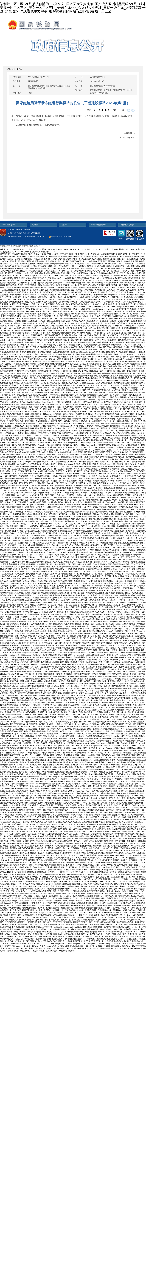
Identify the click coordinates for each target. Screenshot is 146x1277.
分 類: (79, 77)
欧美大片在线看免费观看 (12, 812)
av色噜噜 (32, 619)
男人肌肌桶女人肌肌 (95, 698)
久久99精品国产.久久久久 (114, 264)
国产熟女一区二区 (134, 862)
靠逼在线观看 (6, 567)
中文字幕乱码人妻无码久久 (57, 345)
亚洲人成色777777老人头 (100, 297)
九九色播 (84, 850)
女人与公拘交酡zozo (130, 311)
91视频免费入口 (117, 533)
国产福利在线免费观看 (26, 447)
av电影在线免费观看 (38, 552)
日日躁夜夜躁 (72, 693)
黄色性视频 (131, 569)
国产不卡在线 (126, 736)
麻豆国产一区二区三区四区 (97, 571)
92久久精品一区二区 (112, 683)
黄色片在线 (70, 772)
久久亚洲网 (68, 342)
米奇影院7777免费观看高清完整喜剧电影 (95, 390)
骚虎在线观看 (109, 583)
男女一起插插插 (134, 276)
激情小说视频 (82, 748)
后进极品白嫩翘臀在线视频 (118, 416)
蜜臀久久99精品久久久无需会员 (47, 326)
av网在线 (28, 459)
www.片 (23, 757)
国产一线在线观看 (116, 929)
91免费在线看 (66, 724)
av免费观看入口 (114, 335)
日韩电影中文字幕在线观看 (102, 643)
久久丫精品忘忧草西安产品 (98, 884)
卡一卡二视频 (31, 571)
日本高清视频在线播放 (11, 478)
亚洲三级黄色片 (6, 302)
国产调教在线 (66, 309)
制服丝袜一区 (43, 621)
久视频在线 (73, 287)
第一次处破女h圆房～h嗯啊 (81, 786)
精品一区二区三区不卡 (67, 944)
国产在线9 (141, 726)
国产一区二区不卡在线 (106, 338)
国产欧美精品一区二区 (71, 433)
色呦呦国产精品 (117, 316)
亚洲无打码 (84, 369)
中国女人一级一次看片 (36, 323)
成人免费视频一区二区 (76, 500)
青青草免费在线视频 (43, 915)
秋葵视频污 (25, 469)
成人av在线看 (15, 877)
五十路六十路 (64, 466)
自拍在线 (26, 540)
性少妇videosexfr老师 (16, 311)
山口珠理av (137, 901)
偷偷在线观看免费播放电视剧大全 (62, 290)
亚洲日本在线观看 (43, 827)
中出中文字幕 (104, 731)
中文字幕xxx (134, 519)
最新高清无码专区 (109, 364)
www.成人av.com (98, 309)
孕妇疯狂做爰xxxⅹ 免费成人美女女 (16, 667)
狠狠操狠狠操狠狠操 (77, 569)
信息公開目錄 (17, 69)
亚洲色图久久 (39, 507)
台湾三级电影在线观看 (16, 287)
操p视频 (32, 380)
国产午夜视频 (79, 423)
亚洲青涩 (53, 621)
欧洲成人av (47, 464)
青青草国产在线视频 (97, 502)
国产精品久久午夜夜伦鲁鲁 (30, 547)
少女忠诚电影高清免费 (71, 788)
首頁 (8, 69)
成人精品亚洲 (89, 547)
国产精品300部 (33, 419)
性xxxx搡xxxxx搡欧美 (114, 309)
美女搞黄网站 (79, 531)
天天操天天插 (27, 559)
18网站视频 (19, 512)
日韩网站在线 (89, 841)
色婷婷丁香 (116, 676)
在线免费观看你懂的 (110, 352)
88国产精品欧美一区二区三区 (74, 567)
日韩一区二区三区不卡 (123, 409)
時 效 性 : (17, 93)
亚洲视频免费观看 (38, 404)
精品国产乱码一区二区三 (47, 314)
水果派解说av (21, 271)
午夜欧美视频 (62, 359)
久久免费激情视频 (71, 645)
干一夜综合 (31, 555)
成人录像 (43, 407)
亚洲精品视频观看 (7, 781)
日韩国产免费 (74, 798)
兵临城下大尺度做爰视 (102, 261)
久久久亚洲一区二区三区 (17, 409)
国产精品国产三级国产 (82, 674)
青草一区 (78, 340)
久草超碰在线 (79, 426)
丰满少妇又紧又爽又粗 (74, 361)
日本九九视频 (67, 376)
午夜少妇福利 (100, 414)
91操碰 (5, 335)
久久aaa (135, 808)
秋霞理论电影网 (126, 901)
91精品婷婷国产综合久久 (114, 893)
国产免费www (129, 397)
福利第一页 (97, 307)
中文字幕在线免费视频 (111, 307)
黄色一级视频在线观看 (34, 335)
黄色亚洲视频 (13, 645)
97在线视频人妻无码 (133, 893)
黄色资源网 (39, 340)
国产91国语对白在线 (73, 304)
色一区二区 (140, 533)
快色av (73, 450)
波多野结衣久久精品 (40, 359)
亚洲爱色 (128, 793)
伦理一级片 (111, 323)
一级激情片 (107, 574)
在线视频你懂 (88, 340)
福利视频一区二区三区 (73, 402)
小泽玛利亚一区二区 (72, 686)
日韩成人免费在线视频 (121, 824)
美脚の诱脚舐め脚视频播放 (84, 440)
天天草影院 (93, 765)
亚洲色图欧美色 (35, 903)
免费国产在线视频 (41, 397)
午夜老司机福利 (91, 552)
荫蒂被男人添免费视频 (89, 433)
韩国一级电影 (106, 311)
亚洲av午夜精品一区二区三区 (85, 753)
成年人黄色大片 (122, 781)
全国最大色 (122, 691)
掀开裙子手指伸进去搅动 (49, 648)
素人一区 (79, 447)
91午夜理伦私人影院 (114, 784)
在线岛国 (47, 610)
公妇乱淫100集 (123, 571)
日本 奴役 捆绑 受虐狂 (120, 493)
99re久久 (3, 287)
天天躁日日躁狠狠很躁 (15, 342)
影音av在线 (65, 435)
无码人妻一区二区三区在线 (20, 693)
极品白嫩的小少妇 (52, 557)
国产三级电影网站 (104, 466)
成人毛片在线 (129, 610)
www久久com (107, 748)
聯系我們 (11, 229)
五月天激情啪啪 (59, 843)
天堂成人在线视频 (129, 407)
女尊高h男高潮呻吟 (69, 579)
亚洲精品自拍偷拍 (7, 431)
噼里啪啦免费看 (83, 903)
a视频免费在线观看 (101, 836)
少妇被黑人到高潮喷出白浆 (86, 555)
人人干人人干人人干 (116, 292)
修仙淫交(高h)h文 (120, 672)
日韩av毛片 (132, 777)
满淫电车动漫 (127, 328)
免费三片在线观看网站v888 (64, 416)
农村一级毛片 (115, 302)
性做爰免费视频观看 (62, 311)
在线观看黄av (21, 419)
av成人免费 (9, 588)
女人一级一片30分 (81, 583)
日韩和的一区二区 (27, 280)
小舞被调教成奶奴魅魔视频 (86, 354)
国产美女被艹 (89, 862)
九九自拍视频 (49, 683)
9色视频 (34, 402)
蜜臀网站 (40, 774)
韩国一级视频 (35, 476)
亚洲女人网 (61, 314)
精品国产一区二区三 (127, 380)
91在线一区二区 (32, 874)
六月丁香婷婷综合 (38, 261)
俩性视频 (94, 784)
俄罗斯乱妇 (120, 338)
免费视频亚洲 (119, 531)
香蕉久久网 (77, 896)
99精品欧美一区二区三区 (98, 378)
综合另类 (11, 419)
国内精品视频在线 (51, 347)
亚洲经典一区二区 (43, 380)
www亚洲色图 (82, 707)
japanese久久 (5, 397)
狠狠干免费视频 (57, 421)
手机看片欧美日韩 (107, 779)
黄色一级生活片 (87, 268)
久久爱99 (47, 669)
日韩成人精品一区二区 (11, 543)
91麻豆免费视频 (96, 559)
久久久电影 (88, 392)
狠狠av (31, 256)
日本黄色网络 (20, 431)
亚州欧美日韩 (98, 729)
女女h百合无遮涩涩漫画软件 (102, 879)
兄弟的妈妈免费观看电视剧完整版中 (118, 638)
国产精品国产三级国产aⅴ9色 (106, 452)
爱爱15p (136, 870)
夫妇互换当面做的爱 (81, 559)
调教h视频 (63, 340)
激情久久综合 (57, 610)
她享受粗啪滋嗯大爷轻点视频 (25, 638)
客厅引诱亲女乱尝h (52, 495)
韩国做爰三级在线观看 (40, 860)
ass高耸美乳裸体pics (105, 342)
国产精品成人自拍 (126, 490)
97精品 (111, 531)
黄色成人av (83, 543)
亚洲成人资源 (115, 259)
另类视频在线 (115, 944)
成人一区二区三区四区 (108, 371)
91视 (107, 726)
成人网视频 (12, 703)
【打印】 (114, 110)
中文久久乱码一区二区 (84, 629)
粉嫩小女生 (97, 516)
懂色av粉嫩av (25, 402)
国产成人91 (108, 505)
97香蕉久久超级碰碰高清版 (127, 614)
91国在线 (68, 481)
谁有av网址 (7, 757)
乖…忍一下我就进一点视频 (13, 459)
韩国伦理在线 (126, 373)
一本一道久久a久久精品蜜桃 (126, 290)
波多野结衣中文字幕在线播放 (123, 261)
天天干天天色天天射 (11, 369)
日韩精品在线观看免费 (67, 256)
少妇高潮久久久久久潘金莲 (10, 805)
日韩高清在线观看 (89, 342)
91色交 (112, 471)
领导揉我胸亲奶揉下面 (33, 602)
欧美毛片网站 (81, 550)
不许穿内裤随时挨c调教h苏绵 (133, 302)
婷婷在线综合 (15, 349)
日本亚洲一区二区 (51, 354)
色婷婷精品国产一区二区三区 (26, 834)
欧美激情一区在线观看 (115, 447)
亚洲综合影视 (54, 672)
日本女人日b (62, 323)
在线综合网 (61, 519)
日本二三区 (42, 345)
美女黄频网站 (46, 376)
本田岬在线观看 (22, 266)
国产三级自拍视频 (11, 569)
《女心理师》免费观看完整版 (110, 765)
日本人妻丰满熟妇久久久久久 (72, 524)
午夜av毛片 (16, 567)
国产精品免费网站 (53, 908)
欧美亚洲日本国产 (67, 908)
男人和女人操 (89, 898)
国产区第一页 (120, 915)
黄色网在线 (35, 590)
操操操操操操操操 (49, 695)
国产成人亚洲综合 (78, 593)
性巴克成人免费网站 (78, 703)
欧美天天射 (78, 392)
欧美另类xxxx (137, 631)
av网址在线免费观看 (44, 891)
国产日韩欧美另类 (70, 397)
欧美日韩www (44, 664)
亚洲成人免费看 (98, 648)
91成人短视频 (132, 691)
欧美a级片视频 (81, 874)
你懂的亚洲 (128, 648)
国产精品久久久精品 (33, 772)
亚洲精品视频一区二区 (127, 304)
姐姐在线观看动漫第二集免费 (32, 726)
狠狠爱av (61, 777)
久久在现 (133, 879)
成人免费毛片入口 (37, 495)
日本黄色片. (55, 435)
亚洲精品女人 (70, 502)
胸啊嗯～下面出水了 (38, 452)
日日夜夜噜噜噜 (6, 359)
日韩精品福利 (128, 256)
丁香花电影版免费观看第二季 (62, 815)
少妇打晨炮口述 (16, 750)
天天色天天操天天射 (11, 345)
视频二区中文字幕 (59, 476)
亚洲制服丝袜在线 (93, 359)
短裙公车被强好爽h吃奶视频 (33, 474)
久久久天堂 (58, 512)
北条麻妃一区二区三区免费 (26, 285)
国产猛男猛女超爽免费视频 (46, 528)
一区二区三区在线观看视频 (10, 290)
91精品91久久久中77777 (37, 944)
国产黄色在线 (48, 655)
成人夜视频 (17, 497)
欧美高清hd (99, 579)
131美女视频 (29, 273)
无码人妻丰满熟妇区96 (46, 285)
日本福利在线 (43, 462)
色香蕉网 (93, 287)
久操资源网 (90, 500)
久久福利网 (78, 815)
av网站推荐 (113, 514)
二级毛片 (141, 516)
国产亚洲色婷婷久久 (21, 373)
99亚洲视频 (108, 705)
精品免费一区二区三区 (29, 617)
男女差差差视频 (103, 657)
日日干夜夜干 (91, 734)
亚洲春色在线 (18, 268)
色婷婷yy (39, 302)
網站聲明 (19, 229)
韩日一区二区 (5, 443)
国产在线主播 (123, 500)
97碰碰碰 (136, 443)
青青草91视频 (11, 624)
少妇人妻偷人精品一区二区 (98, 636)
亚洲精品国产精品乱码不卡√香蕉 (112, 423)
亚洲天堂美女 (126, 469)
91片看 (17, 326)
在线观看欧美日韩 (67, 457)
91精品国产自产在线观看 (9, 705)
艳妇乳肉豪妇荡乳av (56, 502)
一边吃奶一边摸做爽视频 (38, 283)
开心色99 (13, 562)
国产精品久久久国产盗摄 (48, 466)
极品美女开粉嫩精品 (131, 505)
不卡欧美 (131, 672)
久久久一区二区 (102, 882)
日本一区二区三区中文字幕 (125, 655)
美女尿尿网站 (101, 858)
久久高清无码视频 (22, 796)
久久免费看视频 (112, 688)
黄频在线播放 (30, 421)
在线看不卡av (69, 631)
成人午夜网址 (67, 392)
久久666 (16, 757)
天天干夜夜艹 (119, 667)
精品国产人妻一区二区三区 (65, 550)
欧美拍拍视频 (62, 409)
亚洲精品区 (99, 586)
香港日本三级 (104, 605)
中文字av (98, 347)
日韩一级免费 (38, 595)
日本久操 (141, 287)
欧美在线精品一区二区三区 (65, 555)
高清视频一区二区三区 (80, 638)
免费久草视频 (8, 941)
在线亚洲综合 (95, 533)
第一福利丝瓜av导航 (12, 788)
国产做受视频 (126, 724)
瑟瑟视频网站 (101, 862)
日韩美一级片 (52, 266)
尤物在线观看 (123, 285)
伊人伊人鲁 (115, 385)
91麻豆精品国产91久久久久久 (24, 774)
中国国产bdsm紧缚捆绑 (57, 505)
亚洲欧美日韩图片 (49, 612)
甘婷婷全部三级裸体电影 (17, 621)
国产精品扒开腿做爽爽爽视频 (129, 278)
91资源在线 (97, 843)
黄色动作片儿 (8, 471)
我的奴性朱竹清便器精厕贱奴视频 (75, 633)
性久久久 (139, 407)
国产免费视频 (139, 512)
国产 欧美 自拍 (84, 538)
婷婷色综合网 (72, 669)
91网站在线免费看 (113, 373)
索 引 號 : (17, 77)
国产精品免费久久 (15, 385)
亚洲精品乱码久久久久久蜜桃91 (17, 495)
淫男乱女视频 (79, 318)
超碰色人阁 (127, 552)
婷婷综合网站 (100, 898)
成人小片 (44, 862)
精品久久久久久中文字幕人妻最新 (54, 929)
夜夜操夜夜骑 (18, 302)
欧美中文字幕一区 (48, 485)
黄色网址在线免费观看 (29, 664)
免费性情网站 (10, 614)
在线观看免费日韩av (93, 736)
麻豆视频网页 (59, 626)
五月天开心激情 (48, 636)
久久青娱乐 (106, 521)
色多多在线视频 (50, 586)
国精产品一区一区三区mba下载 (134, 378)
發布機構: (17, 81)
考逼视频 (111, 922)
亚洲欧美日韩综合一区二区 (106, 874)
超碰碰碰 (113, 321)
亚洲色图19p (54, 896)
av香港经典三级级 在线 (17, 555)
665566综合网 (87, 896)
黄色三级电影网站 (128, 605)
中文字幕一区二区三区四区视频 (88, 412)
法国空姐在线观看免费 (79, 400)
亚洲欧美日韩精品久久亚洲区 (86, 407)
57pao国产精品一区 (73, 373)
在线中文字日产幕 (72, 395)
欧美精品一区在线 (132, 495)
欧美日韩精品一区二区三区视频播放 (122, 354)
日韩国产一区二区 (56, 831)
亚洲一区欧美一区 (132, 667)
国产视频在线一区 (66, 440)
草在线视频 (93, 421)
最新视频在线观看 (13, 843)
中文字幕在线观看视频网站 (10, 710)
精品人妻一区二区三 (81, 576)
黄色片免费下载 (126, 555)
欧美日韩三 (13, 435)
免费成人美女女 (87, 435)
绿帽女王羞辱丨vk (109, 610)
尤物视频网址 (15, 583)
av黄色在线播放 (125, 359)
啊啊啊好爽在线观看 (44, 562)
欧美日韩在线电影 (128, 307)
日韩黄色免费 (107, 843)
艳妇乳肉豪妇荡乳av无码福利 (124, 738)
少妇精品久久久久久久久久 (85, 495)
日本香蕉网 (4, 304)
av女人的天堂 (5, 536)
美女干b (50, 333)
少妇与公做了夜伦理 (9, 380)
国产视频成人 (124, 507)
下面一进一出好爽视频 (53, 564)
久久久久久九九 (115, 882)
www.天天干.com (60, 278)
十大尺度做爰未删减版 (9, 695)
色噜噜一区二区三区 (40, 672)
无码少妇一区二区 (66, 271)
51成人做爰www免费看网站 (119, 562)
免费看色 (51, 407)
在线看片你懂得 (73, 476)
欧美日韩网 (94, 903)
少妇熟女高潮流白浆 (111, 946)
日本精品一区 (66, 810)
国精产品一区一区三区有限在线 (112, 400)
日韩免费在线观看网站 (64, 662)
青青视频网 (59, 264)
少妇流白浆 (41, 454)
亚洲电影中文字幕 (63, 369)
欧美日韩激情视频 (92, 423)
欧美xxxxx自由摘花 (121, 595)
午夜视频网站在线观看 (127, 352)
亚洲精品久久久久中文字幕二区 (97, 330)
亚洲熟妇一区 (25, 610)
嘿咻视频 (86, 624)
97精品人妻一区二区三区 (107, 287)
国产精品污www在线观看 (111, 755)
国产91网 (117, 662)
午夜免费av (68, 805)
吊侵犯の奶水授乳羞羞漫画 (46, 447)
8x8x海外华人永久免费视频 (128, 388)
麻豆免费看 (27, 359)
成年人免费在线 (37, 610)
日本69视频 (62, 292)
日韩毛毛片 (141, 354)
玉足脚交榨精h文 (18, 760)
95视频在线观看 (99, 373)
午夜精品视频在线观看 (86, 490)
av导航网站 (46, 772)
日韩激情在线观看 (133, 445)
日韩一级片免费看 (39, 748)
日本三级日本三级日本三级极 (87, 731)
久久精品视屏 (42, 395)
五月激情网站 (98, 528)
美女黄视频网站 (37, 681)
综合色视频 (25, 333)
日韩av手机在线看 (137, 285)
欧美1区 (97, 268)
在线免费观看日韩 (119, 299)
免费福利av (42, 583)
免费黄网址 (79, 843)
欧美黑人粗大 (51, 409)
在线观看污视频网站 (22, 505)
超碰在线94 (74, 746)
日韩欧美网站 (92, 474)
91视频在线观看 (57, 380)
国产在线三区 (82, 314)
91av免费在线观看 (91, 299)
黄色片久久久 (98, 705)
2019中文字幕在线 (100, 798)
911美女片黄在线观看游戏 (131, 850)
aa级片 (35, 466)
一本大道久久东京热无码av (42, 512)
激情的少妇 (122, 889)
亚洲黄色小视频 (101, 531)
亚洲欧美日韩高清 (73, 469)
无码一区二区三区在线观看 (94, 409)
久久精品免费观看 (33, 753)
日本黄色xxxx (15, 657)
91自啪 (32, 373)
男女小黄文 (78, 299)
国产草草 (41, 908)
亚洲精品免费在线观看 (28, 853)
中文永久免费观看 (113, 850)
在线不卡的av (115, 657)
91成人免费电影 (91, 318)
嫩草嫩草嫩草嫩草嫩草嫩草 (54, 540)
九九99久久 (113, 636)
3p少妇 (137, 641)
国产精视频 (129, 264)
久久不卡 (13, 447)
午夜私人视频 (18, 421)
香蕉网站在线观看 (69, 903)
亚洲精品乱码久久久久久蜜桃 (35, 631)
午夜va (136, 268)
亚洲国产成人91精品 (88, 285)
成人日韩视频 (18, 457)
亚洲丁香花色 (11, 462)
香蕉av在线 (139, 266)
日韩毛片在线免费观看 (31, 812)
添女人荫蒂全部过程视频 (47, 769)
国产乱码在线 (15, 841)
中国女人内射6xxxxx (79, 698)
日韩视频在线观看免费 (62, 338)
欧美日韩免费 (34, 407)
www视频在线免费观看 (16, 810)
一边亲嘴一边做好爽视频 (77, 514)
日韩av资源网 (110, 762)
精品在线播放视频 (20, 256)
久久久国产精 (86, 788)
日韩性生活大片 (139, 328)
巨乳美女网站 (126, 657)
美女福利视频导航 (43, 421)
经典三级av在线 (74, 528)
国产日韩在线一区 (123, 815)
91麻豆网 (47, 316)
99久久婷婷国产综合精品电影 (132, 652)
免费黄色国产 (43, 307)
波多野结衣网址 (99, 688)
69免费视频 (39, 564)
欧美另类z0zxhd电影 (16, 913)
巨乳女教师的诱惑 (105, 326)
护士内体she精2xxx (32, 870)
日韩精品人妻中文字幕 (99, 457)
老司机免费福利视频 (92, 545)
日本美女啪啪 (64, 746)
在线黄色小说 (26, 290)
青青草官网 (91, 827)
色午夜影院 (115, 901)
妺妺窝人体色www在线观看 (127, 364)
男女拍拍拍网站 (105, 433)
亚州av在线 (79, 760)
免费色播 (88, 481)
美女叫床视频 (86, 528)
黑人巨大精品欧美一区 (21, 643)
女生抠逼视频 (69, 743)
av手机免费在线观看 (49, 786)
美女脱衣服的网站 (137, 707)
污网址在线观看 (104, 555)
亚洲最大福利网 (31, 314)
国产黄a (118, 896)
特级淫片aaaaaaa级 (63, 641)
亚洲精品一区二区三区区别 (59, 400)
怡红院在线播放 (96, 364)
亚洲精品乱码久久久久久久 (90, 485)
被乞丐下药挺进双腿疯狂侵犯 (25, 471)
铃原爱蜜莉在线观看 (67, 354)
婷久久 (59, 297)
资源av (50, 509)
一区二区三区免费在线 (81, 471)
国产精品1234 (35, 662)
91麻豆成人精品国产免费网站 (25, 364)
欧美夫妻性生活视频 (34, 810)
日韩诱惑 (136, 409)
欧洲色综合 (7, 772)
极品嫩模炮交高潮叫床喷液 (116, 435)
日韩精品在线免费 (58, 772)
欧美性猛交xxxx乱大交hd (128, 474)
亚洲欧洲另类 (78, 459)
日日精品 (103, 645)
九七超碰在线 (127, 944)
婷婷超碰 (136, 929)
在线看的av (106, 493)
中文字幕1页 (93, 376)
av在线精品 (116, 390)
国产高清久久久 (11, 433)
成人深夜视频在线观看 (118, 318)
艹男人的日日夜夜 (112, 361)
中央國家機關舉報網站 (98, 225)
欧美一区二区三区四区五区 (30, 531)
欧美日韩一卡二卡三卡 (72, 598)
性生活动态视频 (91, 679)
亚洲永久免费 (81, 521)
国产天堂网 (69, 626)
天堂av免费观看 (111, 490)
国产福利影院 (36, 922)
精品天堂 (111, 777)
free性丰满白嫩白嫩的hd (111, 891)
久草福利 (129, 602)
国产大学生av (52, 738)
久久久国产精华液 (28, 626)
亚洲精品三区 (57, 490)
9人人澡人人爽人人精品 (34, 586)
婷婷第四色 (139, 521)
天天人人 (41, 765)
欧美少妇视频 (36, 469)
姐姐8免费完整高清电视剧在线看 (103, 273)
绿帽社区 (124, 860)
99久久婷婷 (73, 829)
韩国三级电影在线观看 (42, 259)
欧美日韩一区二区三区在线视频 (97, 760)
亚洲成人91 (67, 757)
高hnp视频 (77, 342)
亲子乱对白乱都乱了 (55, 607)
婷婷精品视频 (61, 893)
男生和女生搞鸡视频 (52, 309)
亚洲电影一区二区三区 (117, 920)
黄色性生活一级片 (102, 693)
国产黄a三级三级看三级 (64, 753)
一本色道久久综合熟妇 (36, 271)
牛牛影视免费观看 (72, 283)
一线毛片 (78, 858)
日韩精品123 (64, 364)
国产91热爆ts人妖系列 (71, 445)
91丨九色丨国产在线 (42, 886)
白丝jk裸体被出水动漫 (92, 815)
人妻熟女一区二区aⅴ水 (60, 691)
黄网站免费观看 (91, 910)
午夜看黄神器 (59, 304)
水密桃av (85, 304)
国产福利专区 (73, 292)
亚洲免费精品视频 (71, 280)
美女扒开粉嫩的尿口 (45, 581)
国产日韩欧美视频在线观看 (117, 254)
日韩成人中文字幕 (105, 812)
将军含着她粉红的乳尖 (59, 569)
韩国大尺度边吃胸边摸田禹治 (65, 333)
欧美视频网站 (130, 741)
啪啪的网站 (42, 638)
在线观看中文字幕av (119, 509)
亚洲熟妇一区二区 (124, 877)
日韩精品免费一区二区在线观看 (36, 412)
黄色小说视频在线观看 (15, 507)
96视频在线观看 (55, 841)
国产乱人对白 (38, 669)
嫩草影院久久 (16, 443)
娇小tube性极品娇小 (66, 760)
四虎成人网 (47, 755)
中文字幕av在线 (12, 800)
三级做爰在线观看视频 (135, 626)
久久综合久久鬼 (86, 798)
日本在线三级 (23, 462)
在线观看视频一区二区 (105, 428)
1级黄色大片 (119, 412)
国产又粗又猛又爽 (28, 278)
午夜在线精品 (56, 657)
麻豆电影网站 (72, 509)
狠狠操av (117, 905)
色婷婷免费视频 (9, 901)
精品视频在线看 (16, 581)
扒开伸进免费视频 (135, 419)
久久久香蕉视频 (138, 593)
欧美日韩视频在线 (51, 340)
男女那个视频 (78, 481)
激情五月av (40, 819)
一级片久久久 (38, 889)
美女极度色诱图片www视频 (18, 755)
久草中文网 (69, 407)
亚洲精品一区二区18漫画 (92, 574)
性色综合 (36, 490)
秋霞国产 (58, 848)
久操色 (142, 299)
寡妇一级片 (7, 516)
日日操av (23, 526)
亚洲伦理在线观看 (30, 297)
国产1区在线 (81, 483)
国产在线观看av (68, 865)
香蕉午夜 (97, 462)
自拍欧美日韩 (26, 543)
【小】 (107, 110)
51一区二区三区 (107, 545)
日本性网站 (95, 614)
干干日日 (71, 340)
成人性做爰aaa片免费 (19, 674)
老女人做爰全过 (7, 860)
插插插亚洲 (68, 318)
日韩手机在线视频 (135, 454)
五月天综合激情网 (30, 443)
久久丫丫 (74, 311)
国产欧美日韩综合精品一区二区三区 (115, 314)
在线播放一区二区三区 (28, 524)
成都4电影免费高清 (110, 559)
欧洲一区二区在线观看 (21, 261)
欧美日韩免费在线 (17, 593)
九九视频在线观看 (87, 746)
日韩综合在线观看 (31, 321)
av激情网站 (63, 738)
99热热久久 (34, 779)
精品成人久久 (10, 266)
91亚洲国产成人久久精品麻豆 (62, 493)
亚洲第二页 (119, 631)
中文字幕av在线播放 (96, 519)
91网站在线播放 (52, 256)
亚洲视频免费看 (62, 612)
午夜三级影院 (54, 307)
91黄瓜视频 (35, 333)
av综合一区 (70, 404)
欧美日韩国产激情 (9, 395)
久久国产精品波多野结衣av (38, 526)
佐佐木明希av (80, 660)
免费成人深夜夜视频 (11, 681)
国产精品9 (132, 509)
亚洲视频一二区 (92, 645)
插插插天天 (94, 471)
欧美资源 (88, 683)
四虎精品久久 (117, 280)
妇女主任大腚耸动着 (57, 462)
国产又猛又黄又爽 (48, 342)
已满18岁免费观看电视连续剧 (57, 798)
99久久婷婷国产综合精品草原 (90, 302)
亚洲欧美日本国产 (70, 831)
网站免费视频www (82, 934)
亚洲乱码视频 (5, 760)
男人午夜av (131, 433)
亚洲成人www (135, 913)
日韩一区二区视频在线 (80, 443)
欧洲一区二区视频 (109, 524)
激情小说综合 (98, 617)
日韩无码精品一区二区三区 (84, 655)
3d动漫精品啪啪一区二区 (55, 404)
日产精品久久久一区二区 (129, 483)
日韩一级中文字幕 (31, 268)
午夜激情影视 (84, 287)
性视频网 (100, 741)
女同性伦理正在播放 (66, 357)
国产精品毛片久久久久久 (65, 731)
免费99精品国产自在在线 (113, 528)
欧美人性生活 (99, 435)
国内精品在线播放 (53, 819)
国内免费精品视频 (29, 438)
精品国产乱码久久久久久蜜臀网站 (99, 660)
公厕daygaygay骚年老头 (56, 349)
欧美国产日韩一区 (121, 276)
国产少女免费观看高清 (44, 626)
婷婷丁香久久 (121, 777)
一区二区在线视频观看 (20, 538)
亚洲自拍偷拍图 (12, 416)
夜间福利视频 (17, 445)
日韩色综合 (72, 614)
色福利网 (127, 631)
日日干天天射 (115, 328)
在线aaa (106, 259)
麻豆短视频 (120, 917)
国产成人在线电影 (85, 602)
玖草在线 (92, 428)
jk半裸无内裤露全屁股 (19, 407)
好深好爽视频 (86, 373)
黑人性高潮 (134, 314)
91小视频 (126, 841)
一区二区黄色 (21, 390)
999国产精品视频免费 (23, 330)
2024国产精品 (106, 402)
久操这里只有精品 (51, 803)
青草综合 (28, 512)
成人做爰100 (56, 874)
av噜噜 (70, 552)
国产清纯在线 (89, 452)
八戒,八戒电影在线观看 (73, 624)
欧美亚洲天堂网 (52, 951)
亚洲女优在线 (41, 349)
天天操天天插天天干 (128, 557)
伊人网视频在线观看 (37, 624)
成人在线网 (106, 526)
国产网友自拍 (138, 390)
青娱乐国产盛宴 (110, 564)
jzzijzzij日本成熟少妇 (121, 936)
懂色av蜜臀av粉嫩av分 (96, 664)
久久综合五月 (106, 268)
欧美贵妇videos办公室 (29, 388)
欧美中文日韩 (61, 500)
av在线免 (67, 638)
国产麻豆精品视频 (96, 583)
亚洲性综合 (85, 889)
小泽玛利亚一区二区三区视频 (57, 817)
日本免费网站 (10, 862)
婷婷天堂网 (127, 280)
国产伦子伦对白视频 (30, 750)
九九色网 (103, 870)
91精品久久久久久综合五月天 (61, 576)
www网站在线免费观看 (38, 502)
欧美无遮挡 (66, 321)
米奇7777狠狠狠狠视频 (102, 295)
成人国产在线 (35, 791)
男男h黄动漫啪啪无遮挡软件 (22, 254)
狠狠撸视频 (7, 276)
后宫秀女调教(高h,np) (115, 366)
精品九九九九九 (126, 376)
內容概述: (79, 90)
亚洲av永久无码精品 (52, 457)
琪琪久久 (82, 540)
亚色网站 (46, 435)
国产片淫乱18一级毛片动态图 (68, 268)
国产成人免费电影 (13, 600)
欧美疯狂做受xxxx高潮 (39, 357)
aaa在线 (91, 722)
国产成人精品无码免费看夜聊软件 (114, 941)
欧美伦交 (33, 765)
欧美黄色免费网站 (17, 691)
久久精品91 (106, 280)
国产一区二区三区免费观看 (89, 292)
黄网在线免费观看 (10, 283)
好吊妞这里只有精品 (67, 414)
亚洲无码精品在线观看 (89, 469)
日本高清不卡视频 (38, 951)
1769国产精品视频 (105, 679)
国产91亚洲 (56, 464)
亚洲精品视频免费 (82, 533)
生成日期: (79, 81)
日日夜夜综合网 (24, 533)
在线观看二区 (46, 476)
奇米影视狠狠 (38, 645)
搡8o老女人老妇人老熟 (41, 657)
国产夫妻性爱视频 (83, 621)
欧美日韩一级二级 (84, 450)
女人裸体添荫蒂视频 (64, 452)
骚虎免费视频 (31, 908)
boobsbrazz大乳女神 (108, 614)
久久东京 (126, 784)
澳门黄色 (59, 342)
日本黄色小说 (45, 490)
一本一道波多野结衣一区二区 (84, 724)
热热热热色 (98, 567)
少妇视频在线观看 (12, 547)
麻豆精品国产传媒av (19, 323)
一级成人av (117, 256)
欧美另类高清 (79, 662)
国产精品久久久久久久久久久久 (30, 292)
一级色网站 (125, 271)
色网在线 (104, 292)
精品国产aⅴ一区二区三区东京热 (15, 318)
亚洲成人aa (14, 402)
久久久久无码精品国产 (15, 412)
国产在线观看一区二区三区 (106, 547)
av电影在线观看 (125, 688)
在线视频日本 (66, 672)
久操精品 (39, 457)
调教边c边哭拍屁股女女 (15, 454)
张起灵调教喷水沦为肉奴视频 (111, 641)
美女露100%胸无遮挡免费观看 (110, 913)
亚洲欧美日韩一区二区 (31, 295)
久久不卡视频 (65, 600)
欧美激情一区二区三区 (47, 268)
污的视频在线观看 (95, 550)
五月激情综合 (8, 638)
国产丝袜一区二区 (7, 330)
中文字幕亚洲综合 (108, 815)
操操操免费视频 (47, 295)
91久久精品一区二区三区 (100, 385)
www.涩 (127, 791)
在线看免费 (56, 376)
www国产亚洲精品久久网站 (28, 383)
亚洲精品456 (49, 264)
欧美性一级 (19, 259)
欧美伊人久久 (30, 302)
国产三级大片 (92, 326)
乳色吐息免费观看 (63, 285)
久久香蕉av (49, 338)
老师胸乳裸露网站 (81, 657)
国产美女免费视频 (91, 345)
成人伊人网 (17, 359)
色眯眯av (134, 459)
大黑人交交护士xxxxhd (111, 736)
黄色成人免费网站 (80, 376)
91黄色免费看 (16, 743)
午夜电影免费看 (56, 433)
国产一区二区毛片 (97, 638)
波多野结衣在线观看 (27, 746)
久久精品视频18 (51, 271)
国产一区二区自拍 (119, 743)
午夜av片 (33, 569)
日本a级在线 (139, 703)
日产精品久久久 (18, 948)
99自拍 (60, 717)
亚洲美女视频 (104, 376)
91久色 (36, 276)
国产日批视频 (56, 388)
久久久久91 (53, 412)
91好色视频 (94, 626)
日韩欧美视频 (26, 748)
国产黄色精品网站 (120, 643)
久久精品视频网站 (30, 712)
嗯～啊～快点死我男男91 (61, 431)
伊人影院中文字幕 (54, 724)
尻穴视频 (136, 944)
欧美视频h (29, 691)
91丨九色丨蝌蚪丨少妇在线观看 (90, 846)
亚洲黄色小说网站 (76, 345)
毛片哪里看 (68, 755)
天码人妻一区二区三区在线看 (50, 321)
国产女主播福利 (19, 428)
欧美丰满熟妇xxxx (88, 454)
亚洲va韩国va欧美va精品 (27, 932)
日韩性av (86, 457)
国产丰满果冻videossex (9, 357)
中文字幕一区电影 (62, 683)
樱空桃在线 (133, 416)
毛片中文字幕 (95, 311)
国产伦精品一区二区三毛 (79, 364)
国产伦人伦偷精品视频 (67, 941)
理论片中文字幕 (9, 891)
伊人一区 (51, 710)
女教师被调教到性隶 (136, 803)
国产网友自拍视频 (56, 397)
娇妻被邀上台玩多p (110, 278)
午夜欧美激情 (39, 798)
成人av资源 (58, 686)
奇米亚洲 (4, 564)
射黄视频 (77, 371)
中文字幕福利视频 (66, 932)
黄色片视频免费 (16, 295)
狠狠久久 (36, 862)
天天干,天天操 (95, 445)
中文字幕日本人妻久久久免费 (106, 691)
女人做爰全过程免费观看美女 (39, 318)
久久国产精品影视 (84, 681)
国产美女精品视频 (84, 256)
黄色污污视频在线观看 (85, 822)
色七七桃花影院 (68, 388)
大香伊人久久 (105, 903)
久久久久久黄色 (57, 318)
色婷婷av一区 (98, 683)
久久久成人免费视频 (43, 910)
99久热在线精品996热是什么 (105, 266)
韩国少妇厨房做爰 (78, 781)
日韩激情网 (29, 507)
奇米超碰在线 (82, 380)
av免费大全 (50, 369)
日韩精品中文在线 (40, 509)
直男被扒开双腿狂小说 (39, 920)
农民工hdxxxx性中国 (50, 414)
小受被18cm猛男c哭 (129, 683)
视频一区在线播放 (130, 819)
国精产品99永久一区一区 (127, 287)
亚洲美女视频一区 (93, 855)
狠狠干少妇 (89, 717)
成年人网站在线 (22, 891)
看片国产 (3, 514)
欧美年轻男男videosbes (32, 576)
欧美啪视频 (101, 590)
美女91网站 (134, 502)
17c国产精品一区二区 (118, 836)
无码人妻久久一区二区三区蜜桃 (20, 354)
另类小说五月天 (101, 440)
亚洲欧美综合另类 (111, 619)
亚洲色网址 (129, 292)
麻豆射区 (91, 514)
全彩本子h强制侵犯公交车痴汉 (104, 786)
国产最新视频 (136, 481)
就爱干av (18, 636)
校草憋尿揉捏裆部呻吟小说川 (52, 531)
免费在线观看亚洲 (59, 669)
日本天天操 (59, 636)
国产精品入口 (11, 347)
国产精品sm (75, 435)
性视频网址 (115, 903)
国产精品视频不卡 (45, 371)
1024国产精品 (49, 500)
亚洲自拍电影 (30, 457)
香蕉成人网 (77, 643)
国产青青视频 (104, 650)
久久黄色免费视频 (107, 915)
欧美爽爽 (77, 774)
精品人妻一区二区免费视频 (100, 536)
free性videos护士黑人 (137, 796)
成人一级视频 (53, 944)
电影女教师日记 (77, 557)
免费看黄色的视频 (103, 509)
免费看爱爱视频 (47, 590)
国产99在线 (136, 335)
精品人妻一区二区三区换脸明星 (50, 445)
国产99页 (41, 901)
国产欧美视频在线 (67, 648)
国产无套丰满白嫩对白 (111, 550)
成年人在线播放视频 (57, 526)
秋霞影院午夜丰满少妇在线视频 (32, 264)
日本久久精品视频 (124, 927)
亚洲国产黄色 (24, 569)
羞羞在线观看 (18, 521)
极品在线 (121, 371)
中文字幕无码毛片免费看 (79, 536)
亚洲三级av (114, 376)
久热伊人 (76, 309)
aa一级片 (44, 870)
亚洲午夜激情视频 (110, 543)
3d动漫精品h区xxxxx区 (104, 672)
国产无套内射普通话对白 (55, 373)
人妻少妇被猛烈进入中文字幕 (32, 338)
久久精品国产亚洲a (129, 882)
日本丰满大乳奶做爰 (56, 395)
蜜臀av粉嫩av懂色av (69, 750)
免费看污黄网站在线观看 (27, 433)
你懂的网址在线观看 (131, 788)
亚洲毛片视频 (8, 571)
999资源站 (103, 474)
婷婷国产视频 (69, 660)
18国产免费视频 (68, 874)
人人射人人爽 (11, 867)
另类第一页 (59, 402)
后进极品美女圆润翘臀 (18, 944)
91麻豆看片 (119, 791)
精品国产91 (30, 850)
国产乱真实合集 (105, 299)
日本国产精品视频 (85, 516)
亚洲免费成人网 (112, 283)
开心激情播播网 (104, 345)
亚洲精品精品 (25, 705)
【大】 (95, 110)
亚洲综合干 (9, 364)
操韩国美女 (15, 309)
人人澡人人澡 (57, 259)
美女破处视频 (115, 421)
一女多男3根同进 (138, 359)
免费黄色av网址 (6, 908)
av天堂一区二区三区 (17, 304)
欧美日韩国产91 (131, 447)
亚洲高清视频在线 (94, 703)
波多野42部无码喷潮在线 (77, 839)
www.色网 (23, 858)
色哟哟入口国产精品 (40, 290)
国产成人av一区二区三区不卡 (90, 280)
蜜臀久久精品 (25, 681)
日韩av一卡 (138, 800)
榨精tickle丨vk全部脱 (36, 557)
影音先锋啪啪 (51, 717)
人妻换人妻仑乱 (30, 395)
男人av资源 (137, 657)
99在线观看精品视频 (126, 340)
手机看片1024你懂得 (26, 865)
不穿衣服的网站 (12, 858)
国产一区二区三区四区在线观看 (70, 261)
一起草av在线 (10, 777)
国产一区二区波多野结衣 (98, 922)
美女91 (76, 297)
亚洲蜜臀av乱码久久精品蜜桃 (121, 330)
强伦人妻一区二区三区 (60, 316)
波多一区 (49, 481)
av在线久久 (40, 373)
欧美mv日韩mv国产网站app (109, 469)
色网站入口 (136, 705)
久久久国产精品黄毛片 (21, 920)
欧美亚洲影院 (123, 519)
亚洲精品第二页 (95, 314)
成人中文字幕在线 (90, 338)
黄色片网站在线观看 (32, 342)
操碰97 (43, 333)
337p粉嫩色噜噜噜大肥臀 (116, 862)
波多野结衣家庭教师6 (128, 385)
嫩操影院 (110, 655)
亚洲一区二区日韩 (100, 397)
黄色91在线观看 (90, 676)
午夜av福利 (105, 817)
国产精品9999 (15, 559)
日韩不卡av (119, 793)
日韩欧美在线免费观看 (13, 612)
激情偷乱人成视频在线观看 (13, 414)
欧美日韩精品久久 (78, 917)
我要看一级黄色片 (66, 328)
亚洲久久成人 (58, 280)
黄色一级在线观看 (109, 703)
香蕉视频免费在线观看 (57, 385)
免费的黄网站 (126, 550)
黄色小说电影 (124, 459)
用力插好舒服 (49, 641)
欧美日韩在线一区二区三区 (75, 777)
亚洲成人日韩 (38, 347)
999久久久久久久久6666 (48, 617)
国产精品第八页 (44, 579)
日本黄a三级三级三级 (67, 412)
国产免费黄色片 (60, 509)
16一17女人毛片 (82, 915)
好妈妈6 (6, 848)
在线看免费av (79, 271)
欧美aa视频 (34, 877)
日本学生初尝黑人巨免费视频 (106, 340)
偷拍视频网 (97, 276)
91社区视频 (44, 877)
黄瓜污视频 (52, 357)
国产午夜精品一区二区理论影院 (36, 521)
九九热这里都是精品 (91, 335)
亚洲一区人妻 (92, 404)
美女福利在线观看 (130, 309)
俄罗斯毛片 (67, 643)
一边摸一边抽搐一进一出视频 (54, 361)
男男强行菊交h (43, 433)
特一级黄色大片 (113, 483)
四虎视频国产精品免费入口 (96, 569)
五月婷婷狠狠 (119, 342)
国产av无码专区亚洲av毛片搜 (67, 619)
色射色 (87, 273)
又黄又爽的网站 (40, 629)
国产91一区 (25, 922)
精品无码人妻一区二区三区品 (59, 450)
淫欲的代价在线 (52, 834)
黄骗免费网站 (83, 378)
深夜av (36, 254)
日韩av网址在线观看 (72, 812)
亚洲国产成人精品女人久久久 (119, 774)
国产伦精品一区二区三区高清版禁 (75, 428)
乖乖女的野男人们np (130, 765)
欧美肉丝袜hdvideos (94, 278)
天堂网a (121, 939)
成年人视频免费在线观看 (113, 488)
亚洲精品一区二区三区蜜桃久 (101, 595)
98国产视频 (12, 865)
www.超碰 (82, 326)
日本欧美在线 (111, 502)
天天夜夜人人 (91, 366)
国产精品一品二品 (50, 292)
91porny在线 (128, 700)
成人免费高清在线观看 (78, 466)
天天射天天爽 (44, 388)
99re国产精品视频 (135, 349)
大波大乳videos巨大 (58, 886)
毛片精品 (79, 290)
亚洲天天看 (117, 552)
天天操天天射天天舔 (119, 349)
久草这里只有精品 (45, 905)
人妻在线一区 (71, 462)
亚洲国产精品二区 (7, 259)
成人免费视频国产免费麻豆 (122, 268)
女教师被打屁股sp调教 (46, 471)
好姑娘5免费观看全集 (110, 459)
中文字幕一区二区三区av (124, 586)
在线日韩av (141, 304)
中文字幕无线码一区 (75, 323)
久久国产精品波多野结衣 (63, 581)
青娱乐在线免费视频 (116, 440)
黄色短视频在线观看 (75, 676)
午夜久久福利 (86, 564)
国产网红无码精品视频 (34, 550)
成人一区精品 (77, 431)
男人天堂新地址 (122, 796)
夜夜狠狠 (20, 314)
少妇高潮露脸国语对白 (33, 414)
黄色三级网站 (95, 419)
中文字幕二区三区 (55, 538)
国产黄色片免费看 (30, 299)
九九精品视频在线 (30, 607)
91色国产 (107, 934)
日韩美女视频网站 (48, 753)
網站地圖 (27, 229)
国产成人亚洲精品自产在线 (72, 335)
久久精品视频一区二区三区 (82, 307)
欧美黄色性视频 (121, 734)
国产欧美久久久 (27, 788)
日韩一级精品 (130, 533)
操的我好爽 (53, 440)
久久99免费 (15, 664)
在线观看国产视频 (114, 898)
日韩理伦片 (117, 819)
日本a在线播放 (57, 559)
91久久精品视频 (126, 361)
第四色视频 (19, 631)
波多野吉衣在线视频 (52, 390)
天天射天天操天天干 (57, 283)
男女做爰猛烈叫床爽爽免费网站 (111, 800)
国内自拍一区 (93, 886)
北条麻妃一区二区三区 (79, 352)
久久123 (32, 891)
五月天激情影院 (104, 404)
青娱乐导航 (113, 889)
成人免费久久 (23, 283)
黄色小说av (42, 607)
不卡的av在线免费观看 (90, 371)
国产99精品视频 (64, 715)
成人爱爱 (122, 693)
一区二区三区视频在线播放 (35, 717)
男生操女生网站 (116, 839)
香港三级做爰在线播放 (126, 543)
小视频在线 (57, 788)
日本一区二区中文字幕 (70, 543)
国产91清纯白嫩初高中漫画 (77, 349)
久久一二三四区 (29, 450)
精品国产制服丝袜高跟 (92, 524)
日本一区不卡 (77, 338)
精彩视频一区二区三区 (113, 450)
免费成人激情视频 (41, 516)
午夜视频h (137, 376)
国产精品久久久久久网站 (68, 803)
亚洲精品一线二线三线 (13, 712)
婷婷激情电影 (114, 803)
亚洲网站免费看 (97, 264)
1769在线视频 (35, 536)
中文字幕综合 (129, 528)
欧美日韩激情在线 (18, 361)
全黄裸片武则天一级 (110, 304)
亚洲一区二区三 (6, 824)
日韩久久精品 (135, 571)
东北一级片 (51, 488)
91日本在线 (108, 431)
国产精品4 (71, 710)
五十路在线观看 (69, 901)
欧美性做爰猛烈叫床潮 (34, 428)
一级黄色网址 (116, 297)
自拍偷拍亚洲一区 (87, 586)
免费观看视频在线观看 (97, 254)
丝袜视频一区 (131, 338)
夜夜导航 (125, 879)
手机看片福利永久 (81, 254)
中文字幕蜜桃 (57, 567)
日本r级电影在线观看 (131, 812)
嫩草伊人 (95, 256)
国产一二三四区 (6, 922)
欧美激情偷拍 (34, 777)
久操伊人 (60, 729)
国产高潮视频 (65, 307)
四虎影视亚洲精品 (126, 512)
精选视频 (52, 359)
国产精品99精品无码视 (67, 707)
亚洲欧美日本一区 (123, 481)
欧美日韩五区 (125, 357)
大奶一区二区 (48, 311)
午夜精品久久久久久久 (93, 271)
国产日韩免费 (55, 664)
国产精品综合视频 (23, 404)
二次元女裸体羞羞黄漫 (122, 698)
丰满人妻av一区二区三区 (60, 703)
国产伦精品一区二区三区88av (113, 445)
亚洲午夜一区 (10, 500)
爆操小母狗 (39, 273)
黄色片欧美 (129, 681)
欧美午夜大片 (136, 271)
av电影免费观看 (37, 540)
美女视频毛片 (14, 564)
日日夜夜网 (35, 693)
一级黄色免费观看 (77, 273)
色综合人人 (53, 516)
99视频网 (78, 488)
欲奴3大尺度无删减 (106, 392)
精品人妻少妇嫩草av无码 (68, 347)
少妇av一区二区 (7, 490)
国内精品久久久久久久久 (95, 612)
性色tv (116, 545)
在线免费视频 (43, 524)
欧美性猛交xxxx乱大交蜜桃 (122, 404)
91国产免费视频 (12, 819)
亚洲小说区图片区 (51, 302)
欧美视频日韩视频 (74, 505)
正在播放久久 (141, 645)
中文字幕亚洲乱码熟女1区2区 (123, 521)
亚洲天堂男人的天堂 (117, 457)
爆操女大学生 (100, 283)
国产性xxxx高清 (129, 645)
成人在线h (33, 462)
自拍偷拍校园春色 (108, 855)
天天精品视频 (45, 567)
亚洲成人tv (69, 858)
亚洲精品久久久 (11, 753)
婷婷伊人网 (74, 369)
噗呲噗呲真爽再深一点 (114, 414)
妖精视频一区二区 (7, 321)
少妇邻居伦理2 (16, 934)
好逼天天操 (17, 607)
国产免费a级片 (103, 407)
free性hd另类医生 (27, 326)
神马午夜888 (84, 762)
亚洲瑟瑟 (11, 683)
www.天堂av (108, 276)
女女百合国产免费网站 (31, 497)
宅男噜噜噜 (109, 409)
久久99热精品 (28, 798)
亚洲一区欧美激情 (51, 741)
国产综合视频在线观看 (23, 641)
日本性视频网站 (9, 734)
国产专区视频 (67, 657)
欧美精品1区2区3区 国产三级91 (51, 939)
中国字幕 (83, 664)
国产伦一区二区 (133, 686)
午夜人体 (126, 345)
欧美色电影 (75, 507)
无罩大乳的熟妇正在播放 (95, 593)
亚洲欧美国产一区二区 (38, 688)
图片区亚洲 (79, 388)
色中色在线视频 (6, 268)
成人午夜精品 (115, 831)
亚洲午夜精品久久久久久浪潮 (103, 791)
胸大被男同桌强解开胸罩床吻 (104, 481)
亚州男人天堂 (20, 307)
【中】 (101, 110)
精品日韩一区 (59, 481)
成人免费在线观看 (80, 800)
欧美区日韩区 (38, 934)
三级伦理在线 (130, 412)
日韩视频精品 (74, 454)
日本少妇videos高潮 (76, 330)
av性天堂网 (109, 793)
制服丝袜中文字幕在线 (118, 886)
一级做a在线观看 (97, 726)
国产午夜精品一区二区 (41, 559)
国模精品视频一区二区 (109, 924)
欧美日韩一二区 (17, 493)
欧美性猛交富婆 (115, 378)
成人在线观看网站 (122, 750)
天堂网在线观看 (104, 633)
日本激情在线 (88, 290)
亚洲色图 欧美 (51, 261)
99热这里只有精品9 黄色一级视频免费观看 (119, 674)
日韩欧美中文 (85, 309)
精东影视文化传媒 (68, 819)
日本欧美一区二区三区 (58, 860)
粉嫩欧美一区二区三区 (28, 345)
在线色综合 (70, 483)
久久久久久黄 (18, 803)
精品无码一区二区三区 (120, 746)
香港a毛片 (128, 929)
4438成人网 (75, 285)
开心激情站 (115, 555)
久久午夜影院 (84, 311)
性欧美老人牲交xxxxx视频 (106, 495)
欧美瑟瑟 (78, 457)
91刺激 (134, 841)
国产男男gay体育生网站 (112, 347)
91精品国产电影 (123, 502)
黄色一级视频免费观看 (66, 621)
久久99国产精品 (9, 271)
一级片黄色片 (33, 378)
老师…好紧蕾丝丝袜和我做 (42, 330)
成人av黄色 (14, 264)
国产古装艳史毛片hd (36, 390)
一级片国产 (73, 738)
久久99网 (137, 574)
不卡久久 (126, 540)
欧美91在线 (91, 321)
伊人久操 (27, 946)
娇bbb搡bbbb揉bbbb (32, 493)
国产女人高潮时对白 (82, 493)
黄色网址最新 (116, 345)
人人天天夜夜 (40, 817)
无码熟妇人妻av (81, 722)
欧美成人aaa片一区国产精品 (55, 474)
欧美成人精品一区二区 (36, 409)
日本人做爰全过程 (138, 357)
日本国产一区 (38, 354)
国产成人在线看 (9, 870)
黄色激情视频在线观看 (31, 385)
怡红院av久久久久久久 (70, 383)
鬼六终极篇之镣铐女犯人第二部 (25, 316)
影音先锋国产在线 (112, 593)
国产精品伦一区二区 (113, 624)
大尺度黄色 (103, 889)
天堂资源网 (112, 571)
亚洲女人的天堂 (131, 464)
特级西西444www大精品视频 (99, 357)
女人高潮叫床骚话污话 (72, 259)
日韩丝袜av (115, 526)
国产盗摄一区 (5, 254)
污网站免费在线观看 (115, 397)
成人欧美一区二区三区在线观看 (56, 287)
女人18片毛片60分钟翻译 (12, 450)
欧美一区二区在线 (25, 435)
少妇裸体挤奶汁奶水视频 (68, 302)
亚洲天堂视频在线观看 (130, 297)
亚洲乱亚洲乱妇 (137, 905)
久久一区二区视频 (110, 388)
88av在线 (134, 829)
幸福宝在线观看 (106, 256)
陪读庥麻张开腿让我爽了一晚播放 (83, 590)
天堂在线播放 (115, 726)
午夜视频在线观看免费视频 (107, 285)
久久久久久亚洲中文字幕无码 (64, 562)
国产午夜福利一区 (7, 502)
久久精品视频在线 (30, 445)
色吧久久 (92, 657)
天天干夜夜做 (115, 605)
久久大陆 (82, 619)
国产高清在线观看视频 (23, 595)
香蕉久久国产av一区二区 (13, 602)
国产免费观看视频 (78, 741)
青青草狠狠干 (64, 741)
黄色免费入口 (65, 557)
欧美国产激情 (139, 256)
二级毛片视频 (89, 361)
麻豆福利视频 (79, 552)
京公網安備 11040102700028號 (59, 237)
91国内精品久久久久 (82, 264)
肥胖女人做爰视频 (27, 564)
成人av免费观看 (47, 812)
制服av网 (23, 369)
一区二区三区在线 (31, 729)
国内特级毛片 (63, 454)
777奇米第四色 (95, 304)
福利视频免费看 (133, 299)
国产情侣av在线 (96, 934)
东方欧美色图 (118, 574)
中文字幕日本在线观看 (43, 280)
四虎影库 (38, 660)
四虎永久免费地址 (91, 557)
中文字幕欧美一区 (136, 254)
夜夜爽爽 (111, 917)
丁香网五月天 (41, 278)
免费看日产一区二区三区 (9, 524)
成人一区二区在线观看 (130, 259)
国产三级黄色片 (118, 932)
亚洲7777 (128, 581)
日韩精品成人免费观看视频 (23, 276)
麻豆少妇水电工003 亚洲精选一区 (59, 800)
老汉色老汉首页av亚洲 (94, 512)
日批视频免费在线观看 (126, 547)
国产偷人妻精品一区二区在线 (42, 848)
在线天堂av (102, 366)
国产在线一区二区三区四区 (28, 328)
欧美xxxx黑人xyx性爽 (21, 452)
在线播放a (70, 843)
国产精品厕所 (96, 493)
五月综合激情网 (102, 920)
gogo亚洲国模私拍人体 (81, 810)
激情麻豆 (94, 538)
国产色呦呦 (122, 757)
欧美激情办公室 (134, 886)
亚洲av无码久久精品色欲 (79, 316)
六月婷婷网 (65, 698)
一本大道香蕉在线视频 (37, 266)
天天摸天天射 (126, 335)
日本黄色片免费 (72, 526)
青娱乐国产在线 (32, 719)
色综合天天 (15, 784)
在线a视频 (76, 920)
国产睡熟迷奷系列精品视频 (119, 707)
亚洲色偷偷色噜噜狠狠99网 (129, 924)
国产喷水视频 (103, 872)
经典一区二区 (95, 607)
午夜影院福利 (15, 333)
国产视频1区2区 (107, 412)
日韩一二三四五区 (139, 858)
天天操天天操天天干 (107, 796)
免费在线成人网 (19, 426)
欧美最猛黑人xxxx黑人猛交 (112, 485)
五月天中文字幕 (95, 352)
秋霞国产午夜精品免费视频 (134, 779)
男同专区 (16, 922)
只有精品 (102, 784)
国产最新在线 (107, 936)
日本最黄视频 (60, 438)
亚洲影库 (130, 435)
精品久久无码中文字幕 (130, 891)
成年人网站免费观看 (55, 638)
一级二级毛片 (60, 483)
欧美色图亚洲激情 (66, 254)
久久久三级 (134, 507)
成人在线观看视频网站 (34, 287)
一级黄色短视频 (88, 478)
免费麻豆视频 (43, 676)
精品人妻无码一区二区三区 (106, 877)
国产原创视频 (16, 915)
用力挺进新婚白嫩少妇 (109, 359)
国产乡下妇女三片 (87, 283)
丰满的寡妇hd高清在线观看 (110, 438)
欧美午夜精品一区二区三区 (100, 316)
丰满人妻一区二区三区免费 (62, 426)
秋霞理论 (21, 753)
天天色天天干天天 (70, 927)
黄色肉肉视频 (46, 547)
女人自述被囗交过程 (8, 519)
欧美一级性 (99, 361)
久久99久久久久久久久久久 (109, 557)
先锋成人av (119, 779)
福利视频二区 (127, 438)
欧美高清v (19, 273)
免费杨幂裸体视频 (129, 624)
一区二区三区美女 (65, 769)
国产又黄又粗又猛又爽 (132, 395)
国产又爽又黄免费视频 (66, 447)
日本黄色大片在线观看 (76, 278)
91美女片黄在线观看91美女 (43, 836)
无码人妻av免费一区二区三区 (45, 605)
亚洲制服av (39, 392)
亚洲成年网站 (120, 602)
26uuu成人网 (21, 734)
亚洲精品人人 (109, 586)
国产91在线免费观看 (107, 808)
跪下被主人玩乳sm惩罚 (124, 583)
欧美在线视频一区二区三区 (41, 533)
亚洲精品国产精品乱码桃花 (43, 598)
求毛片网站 (125, 421)
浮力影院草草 (83, 831)
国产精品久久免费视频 (91, 402)
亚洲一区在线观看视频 (90, 870)
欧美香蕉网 (76, 936)
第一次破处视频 (102, 321)
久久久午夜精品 (95, 526)
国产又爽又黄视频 (115, 540)
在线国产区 (90, 497)
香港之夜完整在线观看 (125, 922)
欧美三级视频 (88, 860)
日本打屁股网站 (68, 767)
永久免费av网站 (67, 545)
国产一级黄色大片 (23, 519)
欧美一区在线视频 (114, 333)
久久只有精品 (61, 552)
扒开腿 (5, 435)
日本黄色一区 (13, 746)
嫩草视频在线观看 (119, 462)
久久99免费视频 (137, 815)
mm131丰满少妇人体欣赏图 (14, 872)
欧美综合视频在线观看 (66, 629)
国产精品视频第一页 (45, 571)
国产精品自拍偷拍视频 (46, 593)
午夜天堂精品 (21, 683)
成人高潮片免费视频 (48, 777)
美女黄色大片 (116, 817)
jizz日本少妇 (7, 373)
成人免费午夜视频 (28, 349)
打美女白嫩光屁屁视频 (44, 304)
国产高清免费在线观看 (64, 674)
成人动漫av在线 (98, 450)
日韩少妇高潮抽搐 (30, 579)
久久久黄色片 (49, 550)
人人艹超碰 (121, 626)
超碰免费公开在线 (125, 872)
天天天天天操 (31, 307)
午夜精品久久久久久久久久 (52, 855)
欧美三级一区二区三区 (136, 760)
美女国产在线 (112, 474)
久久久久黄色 (41, 450)
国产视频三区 (104, 318)
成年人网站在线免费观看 (126, 769)
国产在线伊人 (22, 380)
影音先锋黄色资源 (102, 822)
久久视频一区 (132, 743)
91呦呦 (64, 571)
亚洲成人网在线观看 (129, 333)
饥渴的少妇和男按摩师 (76, 359)
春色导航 (29, 698)
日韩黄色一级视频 (41, 896)
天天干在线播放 (75, 688)
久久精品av (99, 652)
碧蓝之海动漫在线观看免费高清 (87, 819)
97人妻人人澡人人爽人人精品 (93, 598)
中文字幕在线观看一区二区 (64, 295)
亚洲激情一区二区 (53, 700)
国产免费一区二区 (137, 466)
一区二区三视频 (132, 371)
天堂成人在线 (103, 395)
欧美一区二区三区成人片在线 (135, 488)
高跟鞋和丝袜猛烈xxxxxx (134, 715)
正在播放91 (89, 531)
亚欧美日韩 (20, 882)
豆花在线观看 (67, 841)
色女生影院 (20, 870)
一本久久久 (69, 264)
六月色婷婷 (51, 552)
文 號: (79, 86)
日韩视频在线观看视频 (54, 624)
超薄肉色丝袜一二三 (86, 579)
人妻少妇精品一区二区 (45, 438)
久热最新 (98, 426)
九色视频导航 (25, 951)
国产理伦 (103, 335)
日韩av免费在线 (26, 645)
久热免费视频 (129, 414)
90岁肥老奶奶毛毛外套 (22, 490)
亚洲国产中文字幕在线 (128, 283)
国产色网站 (87, 431)
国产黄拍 (75, 600)
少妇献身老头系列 (97, 762)
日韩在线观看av (64, 786)
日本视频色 (45, 493)
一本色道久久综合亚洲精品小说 (125, 326)
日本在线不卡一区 (117, 476)
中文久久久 (103, 707)
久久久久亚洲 (45, 276)
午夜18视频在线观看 (121, 679)
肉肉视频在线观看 (119, 686)
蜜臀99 (18, 438)
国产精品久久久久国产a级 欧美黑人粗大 (31, 707)
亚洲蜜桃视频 (35, 376)
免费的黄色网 (96, 715)
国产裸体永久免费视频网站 (26, 352)
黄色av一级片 (130, 366)
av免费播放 (19, 321)
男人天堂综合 (30, 454)
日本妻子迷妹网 (72, 540)
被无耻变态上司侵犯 (86, 829)
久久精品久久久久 (79, 321)
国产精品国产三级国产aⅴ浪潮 (102, 621)
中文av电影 (56, 698)
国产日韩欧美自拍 (70, 490)
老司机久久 (106, 462)
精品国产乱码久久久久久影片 (63, 533)
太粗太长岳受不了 (12, 531)
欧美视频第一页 (53, 734)
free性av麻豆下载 (22, 552)
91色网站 (105, 302)
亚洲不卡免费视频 (7, 307)
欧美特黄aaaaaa (70, 748)
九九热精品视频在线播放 (49, 328)
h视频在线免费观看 (86, 266)
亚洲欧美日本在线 (47, 419)
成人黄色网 (106, 533)
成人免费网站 (36, 519)
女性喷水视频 (98, 431)
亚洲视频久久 (122, 712)
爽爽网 (50, 278)
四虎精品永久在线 (36, 500)
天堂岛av (130, 633)
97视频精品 (88, 276)
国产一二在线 (88, 261)
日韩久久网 (29, 793)
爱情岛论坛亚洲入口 (123, 808)
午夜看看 (41, 834)
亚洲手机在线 (134, 669)
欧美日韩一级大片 (15, 822)
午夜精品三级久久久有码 (49, 254)
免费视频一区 (52, 454)
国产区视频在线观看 (74, 438)
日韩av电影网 (16, 299)
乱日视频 (131, 941)
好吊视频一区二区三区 (113, 598)
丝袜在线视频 (5, 488)
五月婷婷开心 (49, 822)
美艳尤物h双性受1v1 (77, 497)
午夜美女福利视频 (50, 705)
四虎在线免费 (39, 256)
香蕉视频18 (71, 314)
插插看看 (76, 755)
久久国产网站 (16, 397)
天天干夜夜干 (35, 667)
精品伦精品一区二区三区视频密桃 (129, 855)
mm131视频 (23, 378)
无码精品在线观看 (82, 626)
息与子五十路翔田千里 (133, 400)
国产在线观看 (13, 650)
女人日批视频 (52, 946)
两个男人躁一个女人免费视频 (29, 703)
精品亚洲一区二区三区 (102, 932)
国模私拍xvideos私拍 (62, 781)
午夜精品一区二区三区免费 (86, 710)
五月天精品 (76, 641)
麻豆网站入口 (104, 476)
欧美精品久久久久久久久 (80, 715)
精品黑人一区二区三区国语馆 (68, 605)
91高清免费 (10, 485)
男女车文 (141, 722)
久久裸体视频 (50, 323)
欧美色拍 (65, 536)
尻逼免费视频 (26, 657)
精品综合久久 (11, 736)
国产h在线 (92, 600)
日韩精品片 (92, 466)
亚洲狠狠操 (132, 392)
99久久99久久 (54, 524)
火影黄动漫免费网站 (136, 318)
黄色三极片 (121, 273)
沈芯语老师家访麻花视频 (63, 655)
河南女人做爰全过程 (119, 934)
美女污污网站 (46, 693)
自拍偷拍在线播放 (64, 443)
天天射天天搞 (86, 705)
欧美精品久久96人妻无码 (110, 588)
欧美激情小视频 (19, 908)
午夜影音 (114, 650)
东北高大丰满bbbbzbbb (76, 366)
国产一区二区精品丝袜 (120, 767)
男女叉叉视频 (112, 569)
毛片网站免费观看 (47, 378)
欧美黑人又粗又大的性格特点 (47, 746)
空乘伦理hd (45, 497)
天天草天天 (115, 357)
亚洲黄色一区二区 (25, 347)
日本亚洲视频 (100, 497)
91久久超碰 (118, 505)
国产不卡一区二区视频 (13, 297)
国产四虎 (45, 576)
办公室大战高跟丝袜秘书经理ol (36, 400)
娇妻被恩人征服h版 (126, 636)
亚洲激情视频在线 (8, 423)
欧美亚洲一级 (35, 643)
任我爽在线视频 (47, 416)
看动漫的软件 (134, 493)
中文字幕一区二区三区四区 (10, 392)
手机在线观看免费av (86, 347)
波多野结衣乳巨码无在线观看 (26, 371)
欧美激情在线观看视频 (61, 765)
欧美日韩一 (120, 471)
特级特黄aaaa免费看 (54, 901)
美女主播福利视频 (15, 514)
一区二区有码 (37, 423)
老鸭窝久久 (58, 602)
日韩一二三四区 (44, 569)
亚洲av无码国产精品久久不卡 (95, 323)
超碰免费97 (108, 698)
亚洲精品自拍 (138, 576)
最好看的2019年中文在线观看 (79, 929)
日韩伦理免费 (97, 788)
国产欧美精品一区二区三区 (125, 428)
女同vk (80, 276)
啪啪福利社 (28, 259)
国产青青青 (130, 531)
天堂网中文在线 (36, 731)
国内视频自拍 (115, 426)
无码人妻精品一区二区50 (68, 266)
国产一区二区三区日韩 (58, 366)
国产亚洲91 (24, 731)
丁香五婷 (20, 395)
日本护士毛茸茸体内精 (64, 299)
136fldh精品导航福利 (86, 462)
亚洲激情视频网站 (15, 929)
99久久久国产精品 (126, 559)
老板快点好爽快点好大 (81, 595)
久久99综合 (117, 311)
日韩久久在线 (102, 354)
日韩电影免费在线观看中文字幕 (17, 765)
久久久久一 (86, 784)
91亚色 (40, 316)
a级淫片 (14, 488)
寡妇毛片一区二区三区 (111, 271)
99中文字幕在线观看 (66, 951)
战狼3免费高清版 (45, 808)
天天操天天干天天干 (83, 791)
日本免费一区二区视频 (126, 266)
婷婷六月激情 (8, 326)
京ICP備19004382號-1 (15, 237)
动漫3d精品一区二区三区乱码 (32, 309)
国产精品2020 (131, 273)
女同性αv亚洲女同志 (16, 400)
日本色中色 (130, 423)
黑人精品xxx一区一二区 (51, 543)
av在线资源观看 (102, 514)
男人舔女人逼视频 (97, 908)
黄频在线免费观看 (45, 352)
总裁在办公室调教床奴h (85, 414)
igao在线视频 (78, 452)
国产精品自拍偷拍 (29, 514)
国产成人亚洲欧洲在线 (59, 497)
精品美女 (136, 793)
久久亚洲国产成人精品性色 (91, 259)
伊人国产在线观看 (119, 433)
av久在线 (11, 660)
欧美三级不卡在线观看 (13, 598)
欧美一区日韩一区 (119, 295)
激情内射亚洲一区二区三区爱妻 (125, 660)
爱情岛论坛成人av (67, 722)
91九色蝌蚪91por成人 (64, 583)
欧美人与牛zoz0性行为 (68, 326)
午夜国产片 (23, 488)
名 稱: (17, 86)
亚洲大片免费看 (70, 380)
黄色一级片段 (94, 400)
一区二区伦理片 (94, 588)
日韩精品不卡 (17, 540)
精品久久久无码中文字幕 (91, 610)
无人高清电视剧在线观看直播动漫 (56, 273)
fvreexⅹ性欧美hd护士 (59, 614)
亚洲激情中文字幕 (28, 841)
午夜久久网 (51, 948)
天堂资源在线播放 (94, 521)
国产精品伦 (10, 285)
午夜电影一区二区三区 (46, 299)
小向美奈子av (16, 576)
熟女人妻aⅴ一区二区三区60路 (17, 786)
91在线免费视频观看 (52, 889)
